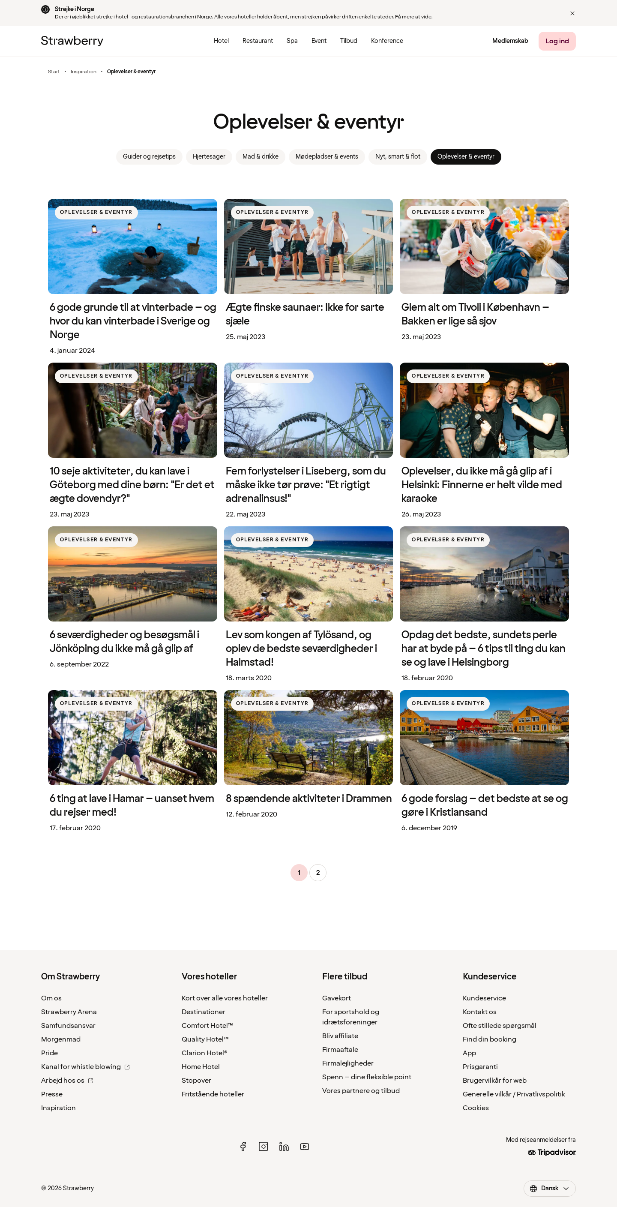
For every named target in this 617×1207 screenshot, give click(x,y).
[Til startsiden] (72, 41)
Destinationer (203, 1012)
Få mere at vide (413, 17)
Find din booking (489, 1039)
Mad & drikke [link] (261, 157)
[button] (572, 13)
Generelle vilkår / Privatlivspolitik (514, 1094)
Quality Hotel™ (205, 1039)
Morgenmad (61, 1039)
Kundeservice (484, 998)
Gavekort (336, 998)
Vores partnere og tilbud (361, 1091)
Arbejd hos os (67, 1080)
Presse (52, 1094)
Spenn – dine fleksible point (366, 1077)
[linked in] (284, 1146)
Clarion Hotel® (205, 1053)
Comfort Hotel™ (207, 1025)
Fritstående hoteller (213, 1094)
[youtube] (305, 1146)
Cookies (476, 1108)
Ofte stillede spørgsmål (499, 1025)
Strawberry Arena (69, 1012)
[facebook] (243, 1146)
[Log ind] (557, 41)
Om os (51, 998)
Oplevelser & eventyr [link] (465, 157)
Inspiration (83, 72)
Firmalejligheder (348, 1063)
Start (54, 72)
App (469, 1053)
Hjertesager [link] (209, 157)
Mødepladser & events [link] (327, 157)
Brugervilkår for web (495, 1080)
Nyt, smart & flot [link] (397, 157)
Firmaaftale (340, 1049)
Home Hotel (201, 1067)
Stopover (196, 1080)
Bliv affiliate (340, 1036)
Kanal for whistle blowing (85, 1067)
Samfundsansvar (68, 1025)
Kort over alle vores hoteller (225, 998)
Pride (49, 1053)
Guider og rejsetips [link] (149, 157)
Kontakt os (480, 1012)
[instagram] (263, 1146)
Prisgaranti (480, 1067)
